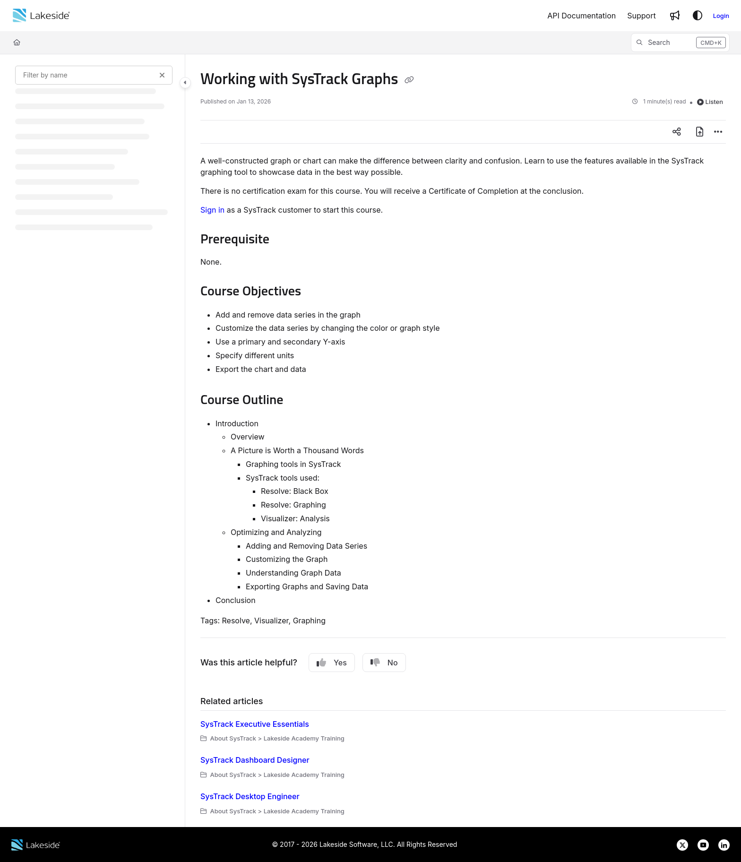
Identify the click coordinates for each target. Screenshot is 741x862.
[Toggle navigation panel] (185, 82)
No (384, 662)
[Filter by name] (93, 75)
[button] (680, 42)
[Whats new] (674, 15)
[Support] (641, 15)
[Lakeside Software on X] (679, 844)
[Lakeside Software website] (35, 844)
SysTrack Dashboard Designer (255, 760)
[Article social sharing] (676, 131)
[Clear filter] (162, 75)
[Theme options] (697, 15)
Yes (332, 662)
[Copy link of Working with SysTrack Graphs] (409, 79)
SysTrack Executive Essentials (254, 724)
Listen (710, 101)
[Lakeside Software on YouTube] (700, 844)
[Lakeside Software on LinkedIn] (720, 844)
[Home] (41, 16)
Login (721, 15)
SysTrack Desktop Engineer (250, 796)
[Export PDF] (699, 131)
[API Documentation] (581, 15)
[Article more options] (718, 131)
